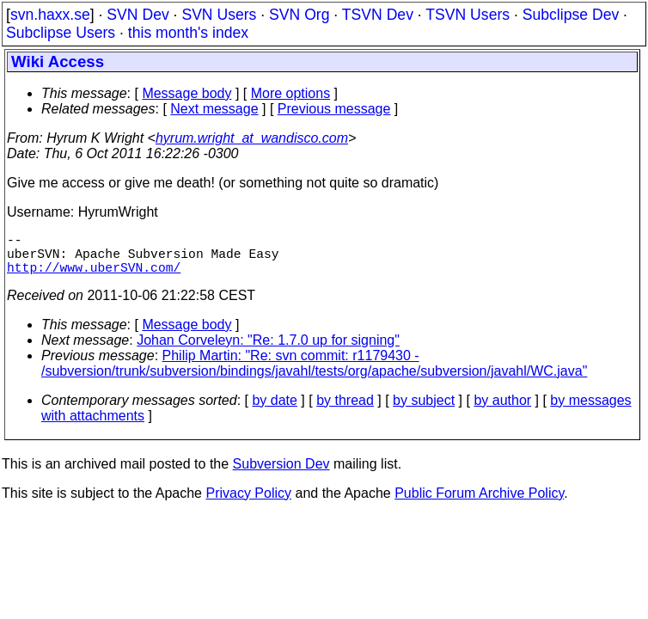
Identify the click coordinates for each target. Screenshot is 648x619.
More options (291, 93)
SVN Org (299, 14)
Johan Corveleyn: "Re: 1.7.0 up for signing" (268, 350)
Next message (214, 108)
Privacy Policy (248, 503)
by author (502, 410)
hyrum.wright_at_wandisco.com (252, 138)
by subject (424, 410)
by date (274, 410)
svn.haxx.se (50, 14)
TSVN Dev (377, 14)
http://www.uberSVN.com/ (93, 276)
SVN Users (218, 14)
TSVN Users (467, 14)
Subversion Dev (281, 474)
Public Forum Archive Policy (479, 503)
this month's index (188, 32)
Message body (186, 93)
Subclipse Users (60, 32)
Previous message (334, 108)
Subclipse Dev (571, 14)
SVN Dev (137, 14)
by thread (345, 410)
